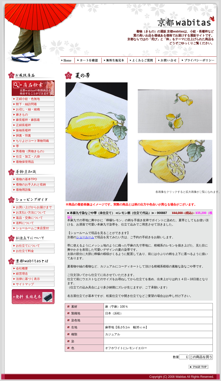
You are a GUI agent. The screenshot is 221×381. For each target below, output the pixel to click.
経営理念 (22, 273)
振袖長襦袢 (23, 130)
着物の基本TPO (26, 179)
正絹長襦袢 (23, 125)
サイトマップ (25, 284)
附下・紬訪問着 (26, 104)
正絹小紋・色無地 (28, 99)
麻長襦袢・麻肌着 (28, 120)
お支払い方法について (31, 212)
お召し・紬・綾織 (28, 109)
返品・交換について (29, 217)
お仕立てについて (28, 245)
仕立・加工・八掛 (28, 156)
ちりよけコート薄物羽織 (32, 141)
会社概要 (22, 268)
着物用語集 (23, 189)
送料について (25, 223)
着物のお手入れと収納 (31, 184)
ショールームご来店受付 (32, 228)
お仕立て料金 (25, 251)
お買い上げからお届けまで (34, 207)
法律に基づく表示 (28, 279)
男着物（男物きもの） (31, 151)
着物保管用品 (25, 162)
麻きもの (22, 114)
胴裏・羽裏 (23, 135)
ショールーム (85, 237)
